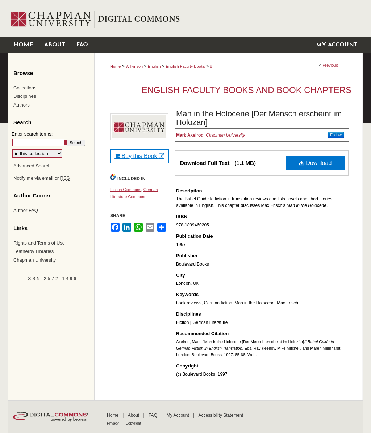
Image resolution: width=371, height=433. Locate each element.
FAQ (153, 415)
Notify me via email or (41, 178)
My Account (178, 415)
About (134, 415)
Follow (336, 135)
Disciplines (24, 96)
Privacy (113, 423)
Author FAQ (25, 210)
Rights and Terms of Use (39, 243)
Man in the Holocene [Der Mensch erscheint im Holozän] (259, 118)
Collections (25, 88)
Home (115, 66)
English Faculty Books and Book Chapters (246, 90)
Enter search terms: (32, 134)
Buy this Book (139, 156)
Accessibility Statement (221, 415)
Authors (21, 105)
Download (315, 163)
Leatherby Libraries (33, 251)
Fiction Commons (125, 189)
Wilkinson (134, 66)
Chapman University (34, 260)
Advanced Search (32, 165)
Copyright (133, 423)
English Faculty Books (185, 66)
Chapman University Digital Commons (228, 18)
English (154, 66)
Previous (330, 65)
